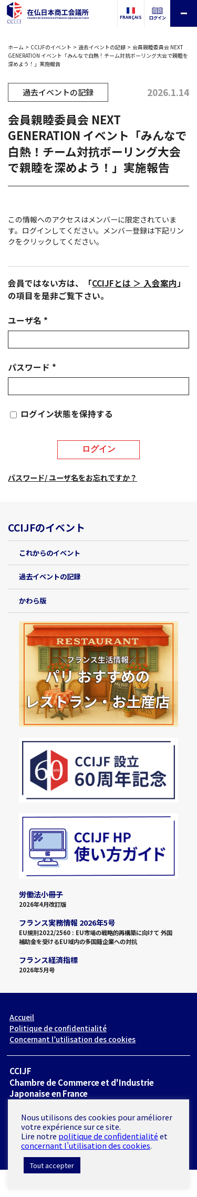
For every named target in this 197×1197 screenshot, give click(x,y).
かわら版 (32, 601)
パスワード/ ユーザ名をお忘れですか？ (72, 477)
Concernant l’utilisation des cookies (72, 1039)
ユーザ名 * (28, 320)
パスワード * (32, 367)
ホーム (16, 47)
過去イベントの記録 (102, 47)
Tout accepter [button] (52, 1165)
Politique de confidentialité (58, 1028)
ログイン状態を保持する (66, 414)
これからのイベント (49, 553)
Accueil (21, 1017)
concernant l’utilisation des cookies (85, 1145)
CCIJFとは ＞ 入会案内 (134, 283)
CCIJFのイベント (50, 47)
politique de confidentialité (108, 1135)
